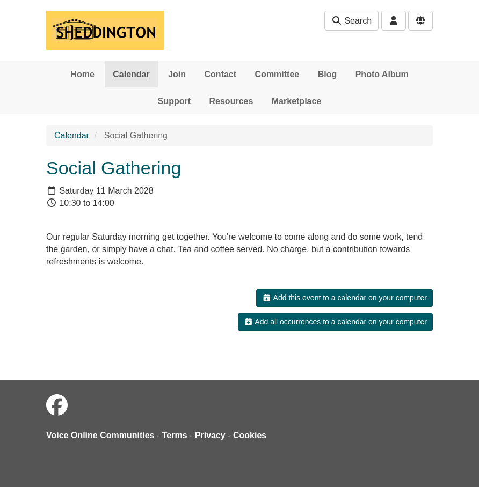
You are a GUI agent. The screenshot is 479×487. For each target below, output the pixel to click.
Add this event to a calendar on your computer (344, 297)
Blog (327, 74)
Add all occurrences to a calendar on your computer (335, 322)
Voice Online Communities (100, 435)
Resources (231, 101)
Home (82, 74)
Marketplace (297, 101)
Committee (277, 74)
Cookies (249, 435)
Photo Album (382, 74)
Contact (221, 74)
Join (177, 74)
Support (174, 101)
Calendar (131, 74)
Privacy (210, 435)
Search (351, 20)
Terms (174, 435)
